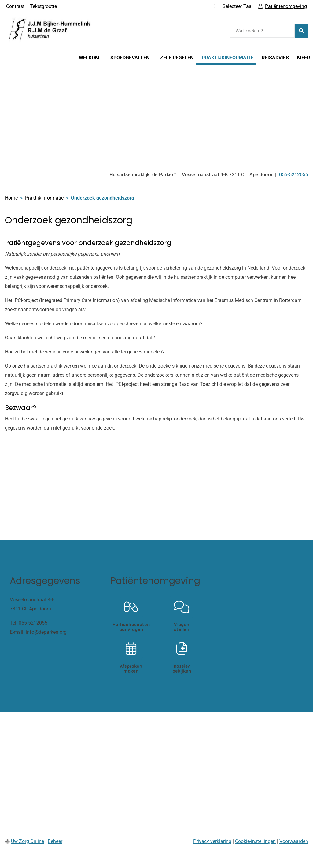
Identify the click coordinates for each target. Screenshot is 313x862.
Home (11, 198)
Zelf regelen (176, 58)
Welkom (89, 58)
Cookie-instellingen (255, 841)
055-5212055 (33, 623)
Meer (303, 58)
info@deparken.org (46, 632)
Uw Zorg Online (27, 841)
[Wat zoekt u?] (262, 31)
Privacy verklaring (212, 841)
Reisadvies (275, 58)
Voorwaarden (293, 841)
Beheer (55, 841)
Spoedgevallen (129, 58)
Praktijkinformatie (227, 58)
